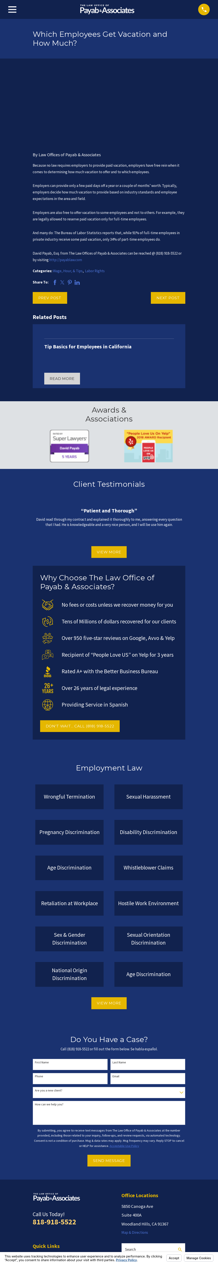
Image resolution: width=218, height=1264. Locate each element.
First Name (42, 995)
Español (39, 1229)
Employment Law (46, 1195)
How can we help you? (49, 1037)
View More (109, 484)
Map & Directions (134, 1165)
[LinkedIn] (178, 1210)
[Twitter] (145, 1210)
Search (130, 1182)
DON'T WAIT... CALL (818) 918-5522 (80, 658)
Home (37, 1187)
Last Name (119, 995)
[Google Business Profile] (156, 1210)
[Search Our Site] (180, 1182)
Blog (36, 1212)
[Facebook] (167, 1210)
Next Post (168, 230)
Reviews (39, 1204)
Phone (39, 1009)
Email (115, 1009)
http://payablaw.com (65, 192)
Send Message (109, 1093)
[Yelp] (124, 1210)
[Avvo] (134, 1210)
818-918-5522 (54, 1154)
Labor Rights (95, 203)
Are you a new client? (48, 1023)
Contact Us (41, 1221)
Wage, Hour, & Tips (68, 203)
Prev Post (50, 230)
